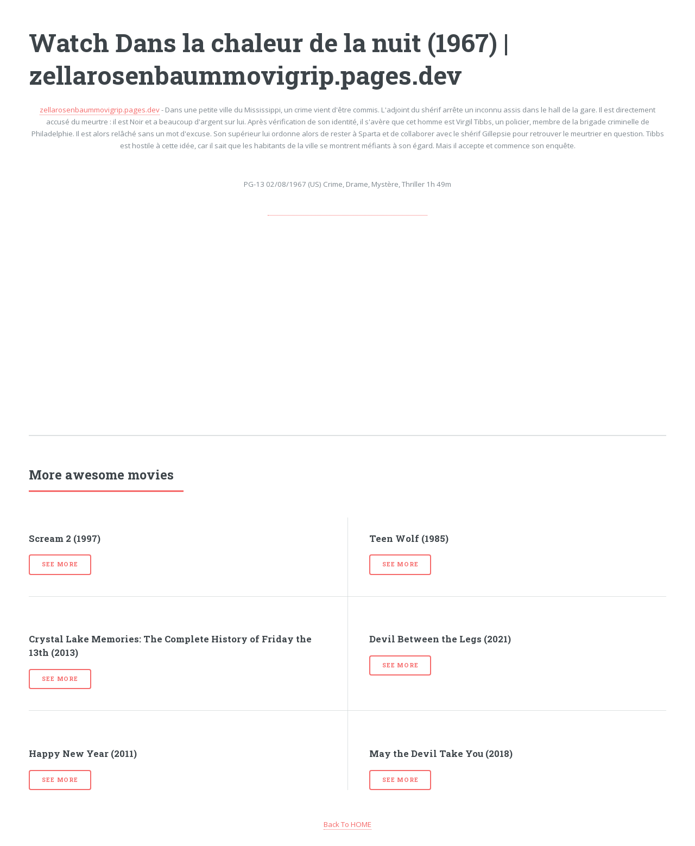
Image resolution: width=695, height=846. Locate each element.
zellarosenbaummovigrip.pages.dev (100, 110)
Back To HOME (347, 824)
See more (60, 564)
